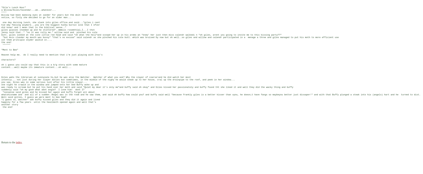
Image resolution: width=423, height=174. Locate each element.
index (19, 169)
